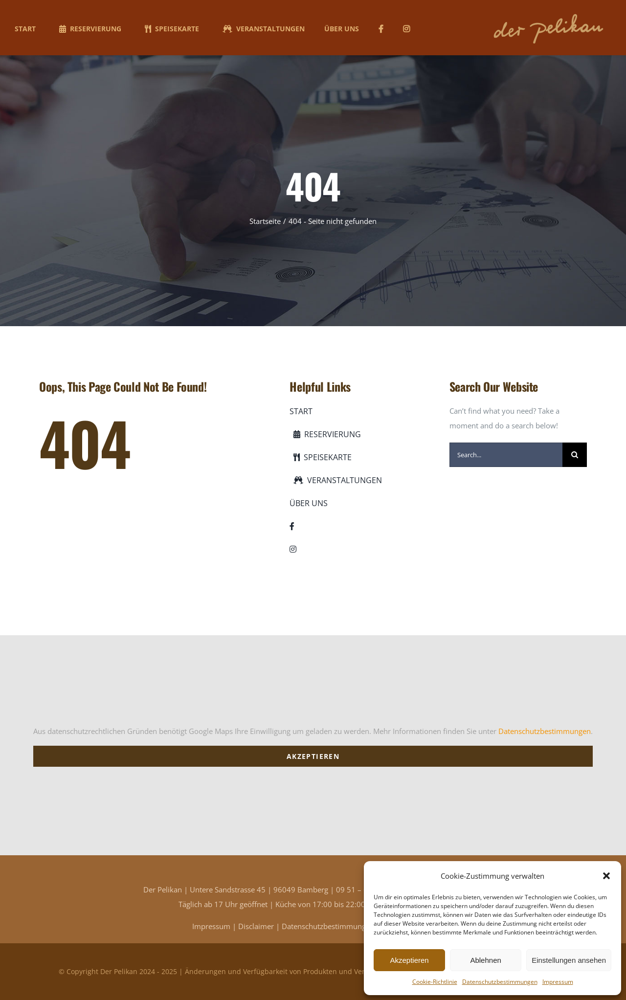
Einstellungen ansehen (569, 960)
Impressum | (215, 926)
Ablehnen (485, 960)
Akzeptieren (409, 960)
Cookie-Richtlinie (434, 982)
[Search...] (505, 455)
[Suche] (574, 455)
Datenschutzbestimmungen (499, 982)
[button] (606, 876)
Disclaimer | (260, 926)
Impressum (557, 982)
